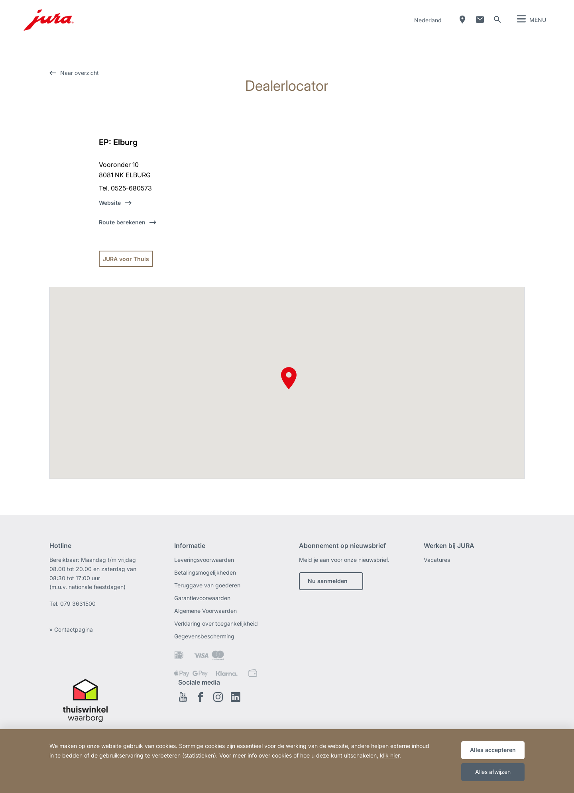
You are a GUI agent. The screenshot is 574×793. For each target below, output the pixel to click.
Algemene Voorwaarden (205, 610)
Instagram (218, 697)
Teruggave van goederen (207, 585)
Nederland (428, 20)
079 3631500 (78, 603)
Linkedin (235, 697)
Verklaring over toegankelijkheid (216, 623)
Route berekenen (122, 222)
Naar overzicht (79, 72)
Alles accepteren (493, 749)
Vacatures (437, 559)
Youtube (183, 697)
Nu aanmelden (328, 580)
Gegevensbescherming (204, 636)
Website (110, 202)
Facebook (200, 697)
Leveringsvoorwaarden (204, 559)
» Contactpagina (71, 629)
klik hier (389, 755)
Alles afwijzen (493, 771)
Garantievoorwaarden (202, 598)
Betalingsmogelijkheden (205, 572)
